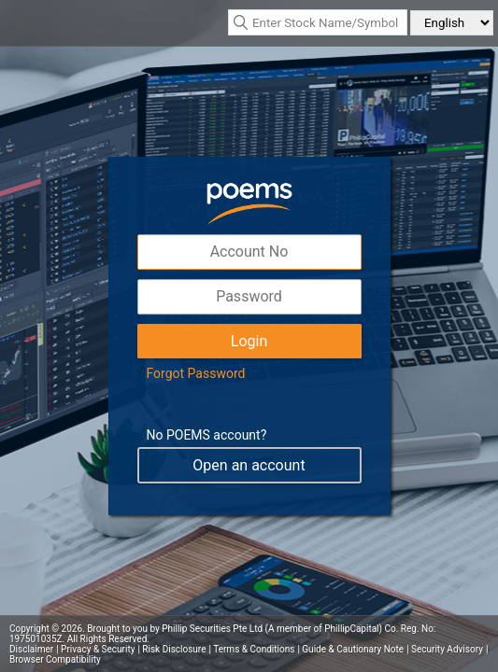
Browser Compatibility (55, 659)
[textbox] (317, 22)
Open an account (248, 465)
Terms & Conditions (253, 649)
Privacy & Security (98, 649)
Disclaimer (31, 649)
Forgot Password (196, 373)
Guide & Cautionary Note (353, 649)
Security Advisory (447, 649)
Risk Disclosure (174, 649)
